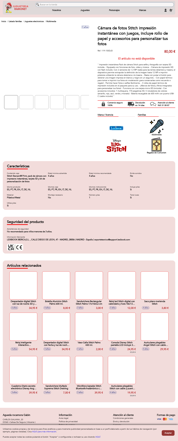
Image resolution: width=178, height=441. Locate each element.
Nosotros (56, 10)
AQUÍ (97, 437)
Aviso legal (63, 418)
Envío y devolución (121, 421)
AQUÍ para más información (44, 431)
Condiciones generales (123, 418)
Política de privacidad (68, 421)
